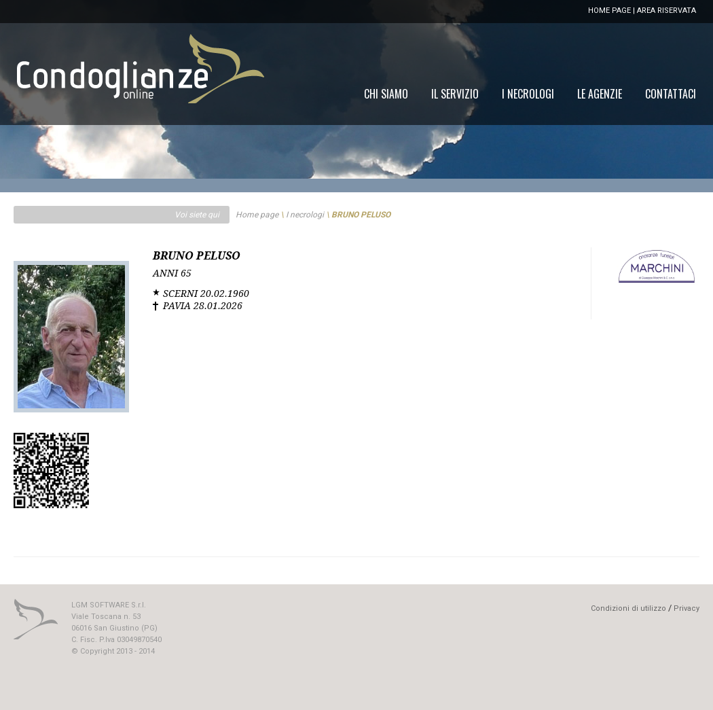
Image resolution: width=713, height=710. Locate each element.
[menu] (530, 93)
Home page (257, 214)
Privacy (686, 608)
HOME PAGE (609, 10)
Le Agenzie (599, 94)
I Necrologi (528, 94)
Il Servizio (455, 94)
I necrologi (305, 214)
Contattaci (670, 94)
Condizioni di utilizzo (628, 608)
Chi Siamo (386, 94)
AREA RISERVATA (666, 10)
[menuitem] (670, 93)
